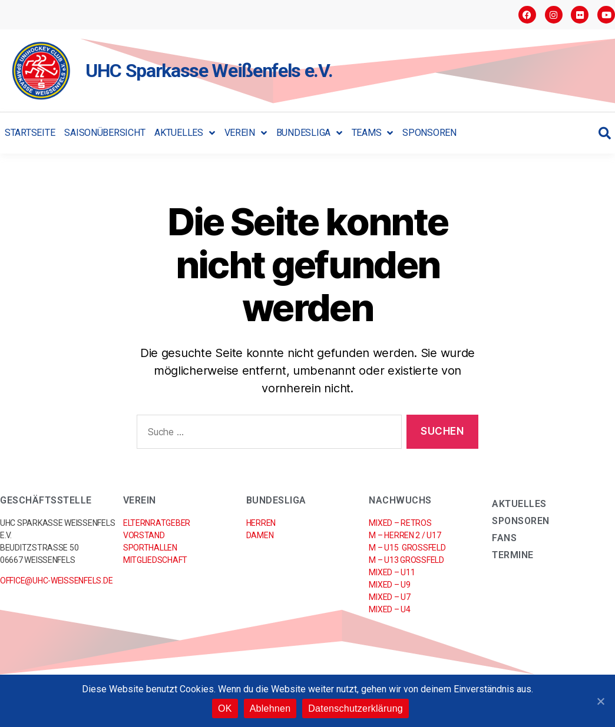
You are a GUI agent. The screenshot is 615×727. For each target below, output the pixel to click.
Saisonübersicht (104, 132)
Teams (372, 133)
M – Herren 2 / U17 (405, 535)
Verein (245, 133)
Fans (504, 537)
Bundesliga (309, 133)
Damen (260, 535)
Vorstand (144, 535)
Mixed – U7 (389, 597)
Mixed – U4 (389, 609)
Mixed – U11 (392, 572)
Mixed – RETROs (400, 523)
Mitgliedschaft (155, 560)
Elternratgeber (156, 523)
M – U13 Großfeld (406, 560)
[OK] (600, 701)
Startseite (30, 132)
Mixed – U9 (389, 584)
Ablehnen (270, 708)
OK (225, 708)
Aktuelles (184, 133)
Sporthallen (150, 547)
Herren (261, 523)
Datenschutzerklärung (355, 708)
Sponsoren (429, 132)
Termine (513, 555)
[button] (604, 133)
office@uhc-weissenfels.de (56, 580)
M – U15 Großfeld (407, 547)
